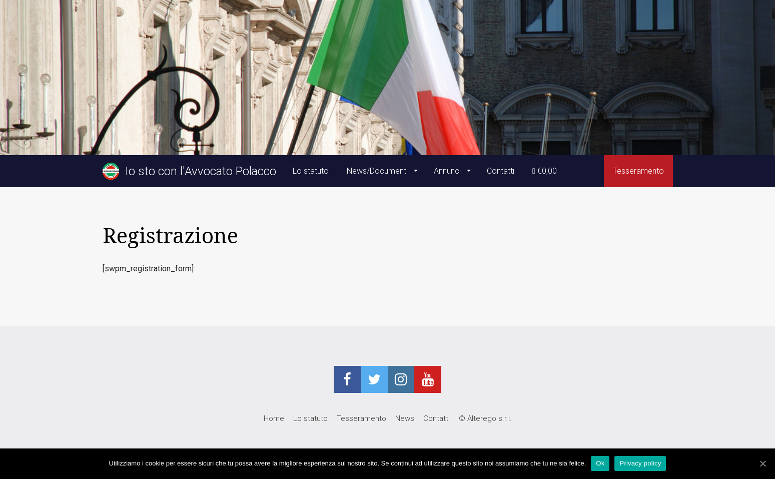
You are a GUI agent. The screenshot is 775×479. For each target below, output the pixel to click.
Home (274, 418)
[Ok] (762, 463)
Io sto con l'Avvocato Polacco (190, 171)
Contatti (500, 171)
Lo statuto (311, 171)
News (404, 418)
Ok (600, 463)
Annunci (448, 171)
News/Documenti (378, 171)
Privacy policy (640, 463)
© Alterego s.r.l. (485, 418)
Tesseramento (638, 171)
